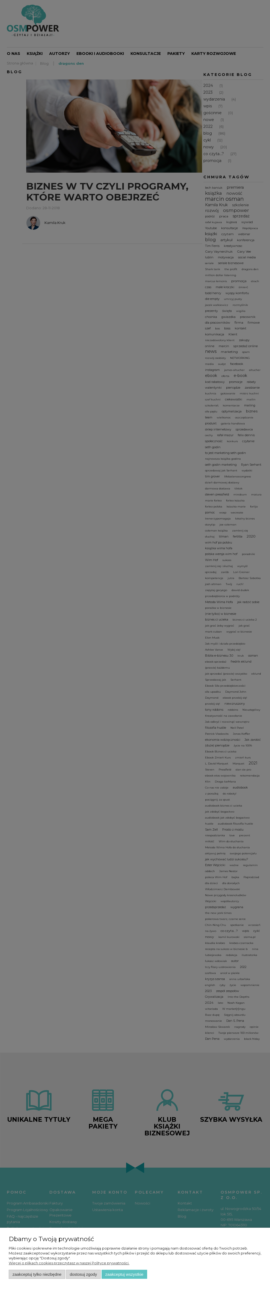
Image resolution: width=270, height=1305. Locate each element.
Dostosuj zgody (83, 1274)
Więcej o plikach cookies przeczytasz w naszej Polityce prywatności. (69, 1263)
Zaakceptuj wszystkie (124, 1274)
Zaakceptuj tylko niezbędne (37, 1274)
